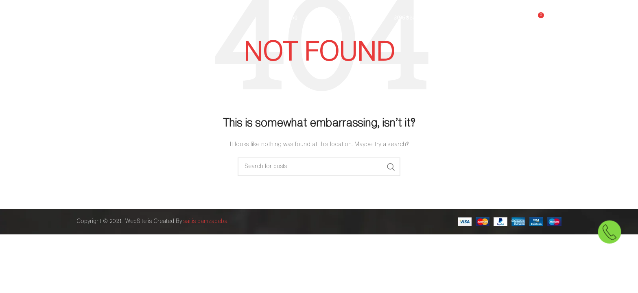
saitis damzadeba (205, 222)
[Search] (319, 166)
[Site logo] (119, 18)
